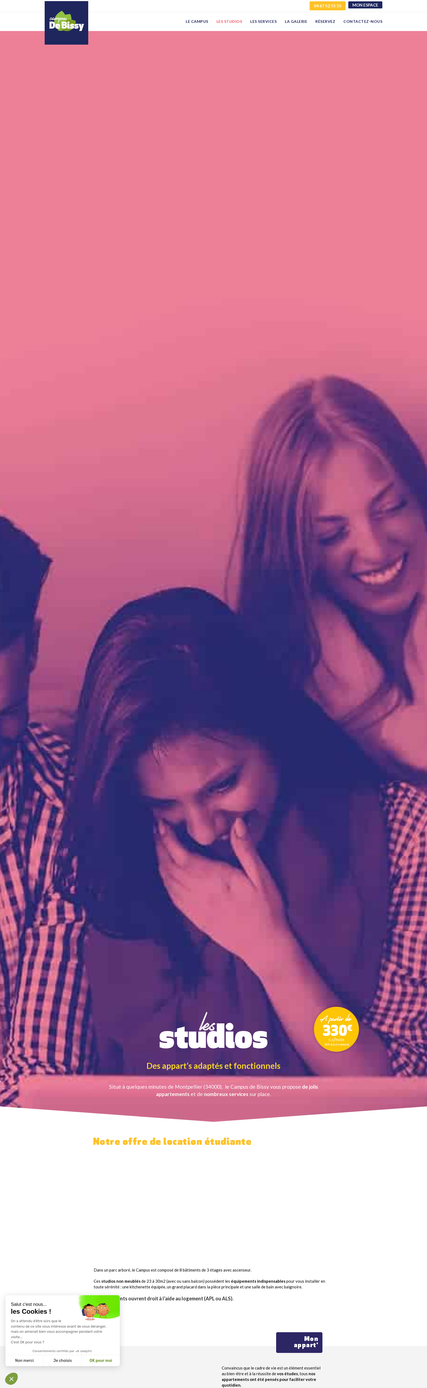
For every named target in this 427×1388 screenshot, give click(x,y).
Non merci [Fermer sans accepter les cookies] (24, 1360)
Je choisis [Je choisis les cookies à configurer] (62, 1360)
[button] (11, 1378)
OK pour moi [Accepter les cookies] (101, 1360)
